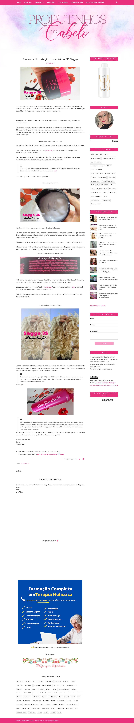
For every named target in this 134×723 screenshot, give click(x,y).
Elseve (48, 689)
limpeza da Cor (96, 204)
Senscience (60, 708)
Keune (81, 693)
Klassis (18, 697)
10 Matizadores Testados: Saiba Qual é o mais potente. (107, 236)
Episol (55, 689)
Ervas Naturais (64, 689)
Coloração (111, 177)
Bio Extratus (46, 685)
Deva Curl (41, 689)
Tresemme (32, 712)
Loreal (66, 697)
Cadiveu (27, 689)
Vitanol (53, 712)
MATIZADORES (102, 189)
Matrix (18, 700)
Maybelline (26, 700)
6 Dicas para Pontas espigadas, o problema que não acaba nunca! (108, 253)
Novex (76, 700)
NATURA (46, 700)
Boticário (56, 685)
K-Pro (56, 693)
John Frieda (43, 693)
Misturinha (112, 189)
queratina (48, 150)
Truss (40, 712)
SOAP (105, 196)
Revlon (55, 704)
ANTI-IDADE (104, 154)
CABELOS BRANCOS (98, 166)
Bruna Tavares (72, 685)
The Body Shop (21, 712)
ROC (42, 704)
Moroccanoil (37, 700)
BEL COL (19, 685)
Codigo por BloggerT (53, 720)
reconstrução (47, 287)
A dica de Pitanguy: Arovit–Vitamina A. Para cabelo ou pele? (108, 227)
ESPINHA (111, 181)
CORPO (109, 166)
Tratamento (24, 463)
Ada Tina (58, 681)
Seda (52, 708)
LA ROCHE (27, 697)
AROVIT (28, 681)
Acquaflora (49, 681)
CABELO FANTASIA (108, 158)
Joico (50, 693)
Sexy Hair (69, 708)
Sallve (18, 708)
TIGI (76, 708)
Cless (33, 689)
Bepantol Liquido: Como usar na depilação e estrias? (108, 278)
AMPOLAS (19, 681)
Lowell (73, 697)
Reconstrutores (96, 196)
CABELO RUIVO (96, 162)
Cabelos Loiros (110, 173)
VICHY (46, 712)
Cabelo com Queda (97, 173)
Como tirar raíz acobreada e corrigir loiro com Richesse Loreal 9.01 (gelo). (108, 270)
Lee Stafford (53, 697)
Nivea (69, 700)
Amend (73, 681)
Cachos (93, 177)
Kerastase (73, 693)
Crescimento (95, 181)
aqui (54, 171)
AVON (42, 681)
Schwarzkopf (36, 708)
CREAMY (19, 689)
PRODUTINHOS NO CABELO (27, 720)
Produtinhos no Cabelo (97, 306)
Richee (61, 704)
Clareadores (102, 177)
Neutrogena (61, 700)
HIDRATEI (27, 693)
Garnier (19, 693)
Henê (92, 189)
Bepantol (37, 685)
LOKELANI (36, 697)
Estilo (93, 185)
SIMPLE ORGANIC (72, 704)
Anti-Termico (95, 158)
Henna (113, 185)
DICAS (104, 181)
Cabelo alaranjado (97, 169)
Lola (60, 697)
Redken (48, 704)
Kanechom (64, 693)
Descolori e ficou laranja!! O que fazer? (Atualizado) (108, 219)
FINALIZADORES (103, 185)
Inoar (35, 693)
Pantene (19, 704)
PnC (38, 454)
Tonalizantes (95, 200)
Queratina (112, 192)
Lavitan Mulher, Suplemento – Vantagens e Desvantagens (108, 296)
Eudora (73, 689)
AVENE (35, 681)
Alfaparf (66, 681)
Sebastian (45, 708)
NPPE (53, 700)
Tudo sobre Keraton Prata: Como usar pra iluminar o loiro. (108, 244)
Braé (63, 685)
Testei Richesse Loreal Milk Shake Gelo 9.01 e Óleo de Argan (108, 287)
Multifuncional (96, 192)
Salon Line (26, 708)
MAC (78, 697)
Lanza (44, 697)
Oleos (105, 192)
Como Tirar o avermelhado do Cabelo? (108, 261)
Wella (59, 712)
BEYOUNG (28, 685)
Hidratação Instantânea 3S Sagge (52, 454)
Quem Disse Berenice (31, 704)
